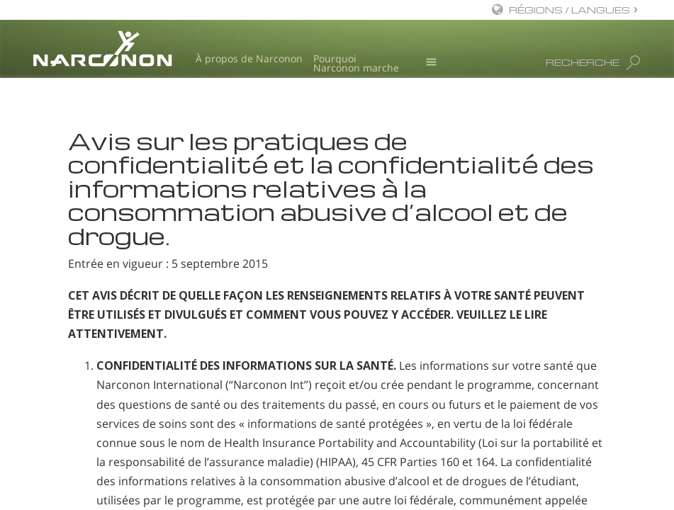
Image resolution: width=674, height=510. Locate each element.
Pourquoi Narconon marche (356, 63)
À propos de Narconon (249, 58)
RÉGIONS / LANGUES (569, 10)
